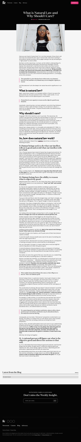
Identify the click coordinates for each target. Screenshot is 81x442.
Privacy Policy (37, 434)
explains (40, 141)
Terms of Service (45, 434)
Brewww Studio (9, 434)
